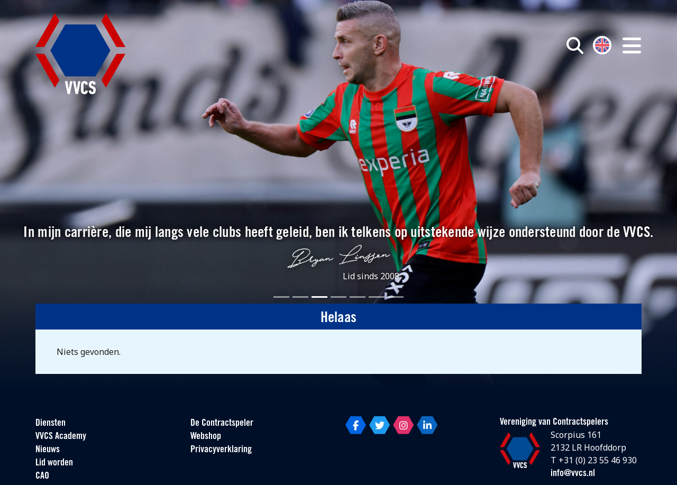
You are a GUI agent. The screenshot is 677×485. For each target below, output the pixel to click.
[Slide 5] (357, 297)
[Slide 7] (396, 297)
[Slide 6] (377, 297)
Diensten (50, 423)
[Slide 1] (281, 297)
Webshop (205, 437)
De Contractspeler (221, 423)
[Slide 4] (338, 297)
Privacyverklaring (221, 450)
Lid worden (54, 463)
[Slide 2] (300, 297)
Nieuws (47, 450)
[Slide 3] (319, 297)
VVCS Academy (60, 437)
